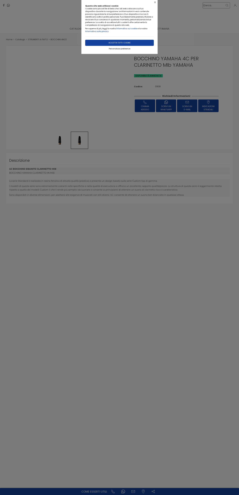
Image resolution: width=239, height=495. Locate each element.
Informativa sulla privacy (97, 31)
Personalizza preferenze (119, 48)
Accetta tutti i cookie (119, 42)
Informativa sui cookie (126, 28)
